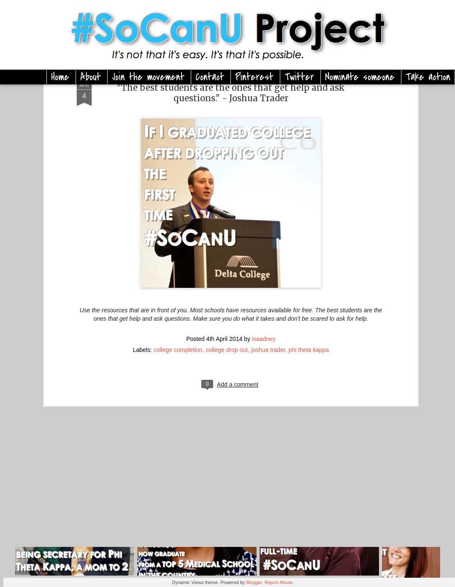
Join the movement (148, 77)
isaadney (264, 284)
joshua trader (268, 295)
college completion (178, 295)
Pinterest (254, 77)
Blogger (254, 582)
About (90, 77)
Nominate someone (360, 77)
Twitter (299, 77)
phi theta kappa (309, 295)
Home (60, 77)
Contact (209, 77)
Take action (428, 77)
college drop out (227, 295)
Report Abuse (279, 582)
